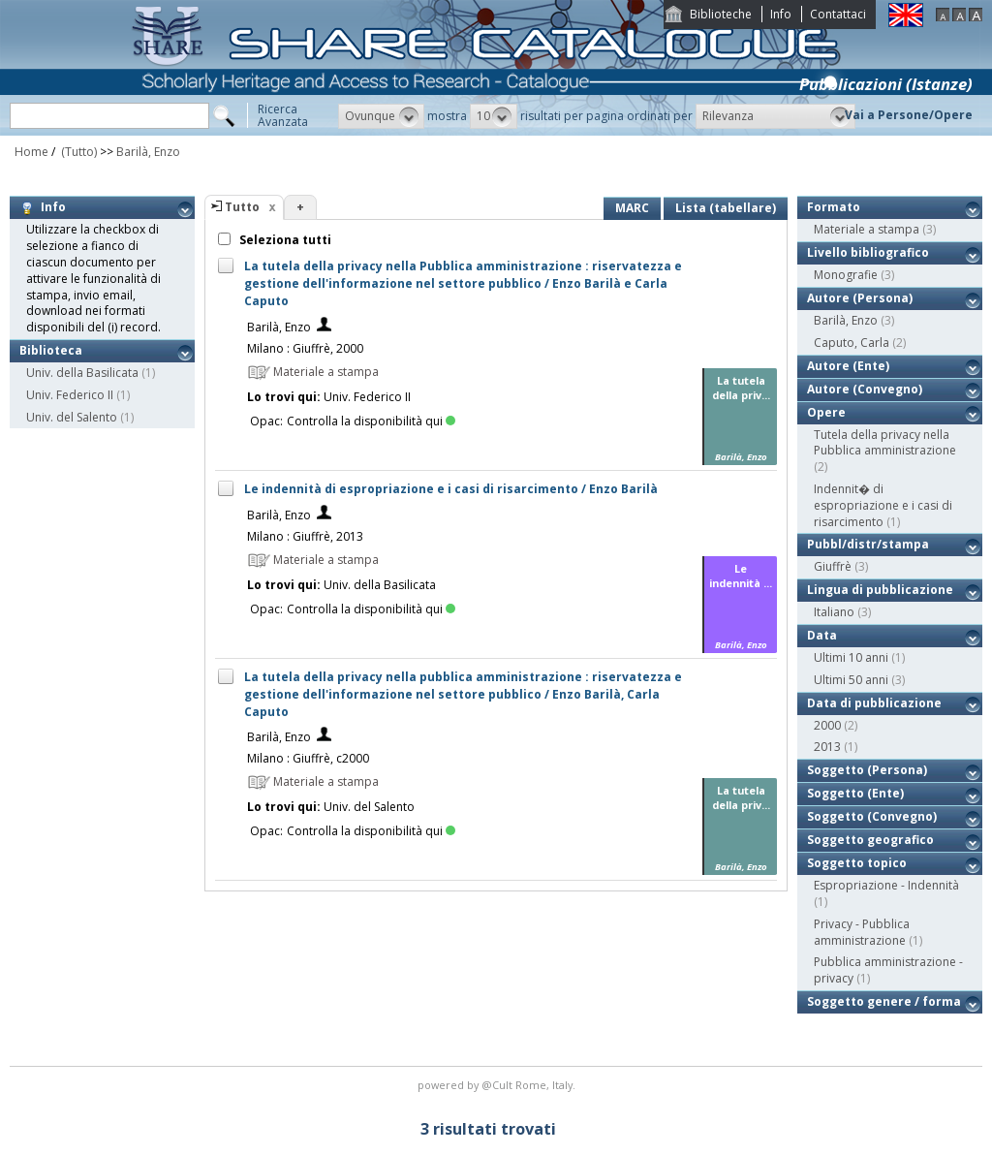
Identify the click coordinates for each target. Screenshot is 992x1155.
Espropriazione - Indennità (886, 885)
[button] (381, 116)
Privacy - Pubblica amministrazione (862, 932)
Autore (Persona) (860, 298)
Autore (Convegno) (864, 389)
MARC (632, 208)
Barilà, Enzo (148, 151)
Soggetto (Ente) (855, 793)
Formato (833, 207)
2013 (827, 746)
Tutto (242, 207)
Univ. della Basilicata (82, 372)
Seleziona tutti (283, 240)
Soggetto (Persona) (867, 770)
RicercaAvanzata (283, 115)
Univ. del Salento (71, 417)
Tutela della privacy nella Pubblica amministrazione (885, 442)
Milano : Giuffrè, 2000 (305, 348)
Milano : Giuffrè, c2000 (308, 758)
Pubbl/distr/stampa (868, 544)
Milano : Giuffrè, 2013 (305, 536)
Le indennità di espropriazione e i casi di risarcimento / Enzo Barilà (451, 489)
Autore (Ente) (848, 366)
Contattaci (838, 14)
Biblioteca (50, 350)
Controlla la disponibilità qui (371, 421)
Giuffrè (833, 566)
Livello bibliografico (868, 252)
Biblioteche (721, 14)
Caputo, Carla (851, 342)
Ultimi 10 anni (851, 657)
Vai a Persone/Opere (909, 115)
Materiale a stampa (866, 229)
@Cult (498, 1084)
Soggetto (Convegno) (872, 816)
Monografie (846, 274)
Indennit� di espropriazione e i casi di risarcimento (883, 505)
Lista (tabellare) (725, 208)
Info (780, 14)
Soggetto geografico (870, 839)
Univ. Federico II (69, 395)
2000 (827, 725)
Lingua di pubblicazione (880, 589)
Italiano (834, 612)
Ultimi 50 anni (851, 679)
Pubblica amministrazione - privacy (888, 969)
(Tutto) (77, 151)
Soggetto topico (857, 863)
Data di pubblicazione (874, 703)
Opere (826, 412)
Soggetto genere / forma (884, 1001)
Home (31, 151)
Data (822, 635)
